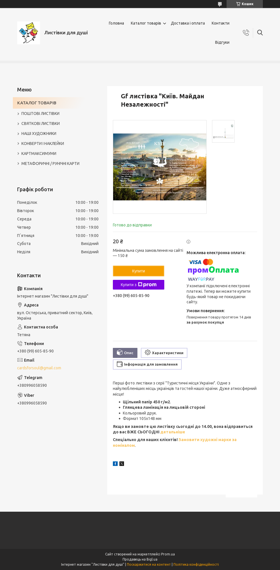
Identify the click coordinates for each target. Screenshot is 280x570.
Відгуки (222, 42)
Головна (116, 23)
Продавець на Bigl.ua (140, 559)
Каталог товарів (146, 23)
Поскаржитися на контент (149, 564)
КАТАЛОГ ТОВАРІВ (36, 102)
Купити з (138, 284)
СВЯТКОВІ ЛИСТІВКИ (40, 123)
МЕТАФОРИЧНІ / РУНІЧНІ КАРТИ (50, 163)
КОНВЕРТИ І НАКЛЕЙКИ (42, 143)
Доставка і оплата (188, 23)
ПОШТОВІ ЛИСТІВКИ (40, 113)
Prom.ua (168, 554)
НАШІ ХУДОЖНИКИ (38, 133)
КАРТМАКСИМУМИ (38, 153)
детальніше (172, 432)
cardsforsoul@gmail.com (39, 368)
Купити (138, 271)
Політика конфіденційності (196, 564)
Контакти (220, 23)
